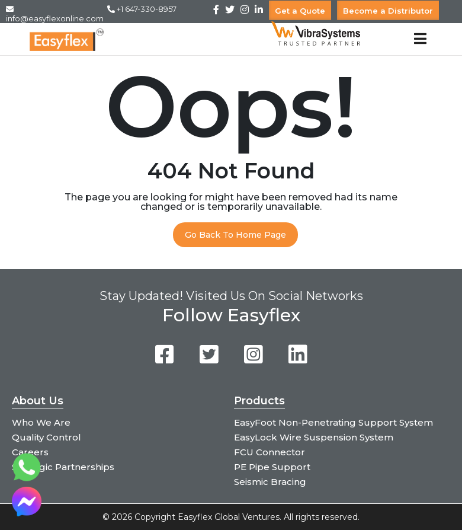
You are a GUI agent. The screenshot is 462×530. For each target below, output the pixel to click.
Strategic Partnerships (63, 466)
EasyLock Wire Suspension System (313, 437)
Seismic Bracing (270, 481)
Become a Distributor (388, 10)
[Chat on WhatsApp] (26, 478)
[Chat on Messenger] (26, 513)
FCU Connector (269, 452)
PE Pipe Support (272, 466)
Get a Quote (300, 10)
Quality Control (46, 437)
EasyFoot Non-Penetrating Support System (333, 422)
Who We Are (41, 422)
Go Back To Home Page (235, 234)
